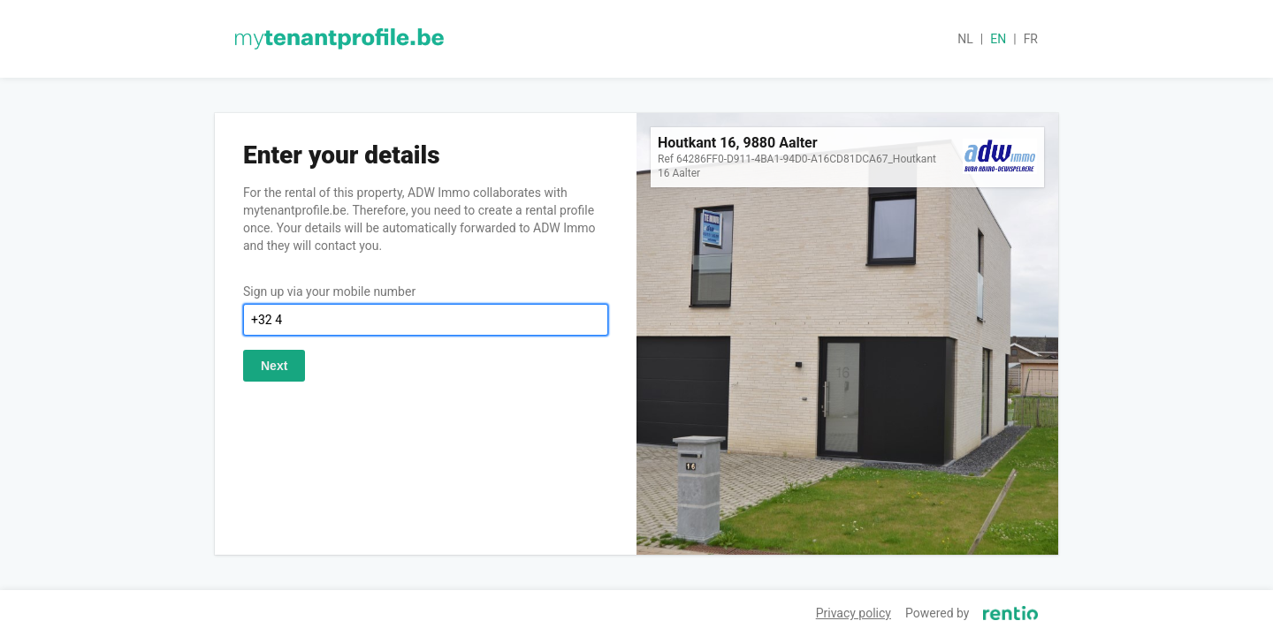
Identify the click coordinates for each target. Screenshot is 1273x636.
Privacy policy (853, 613)
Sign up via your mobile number (329, 291)
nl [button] (965, 39)
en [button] (998, 39)
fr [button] (1031, 39)
